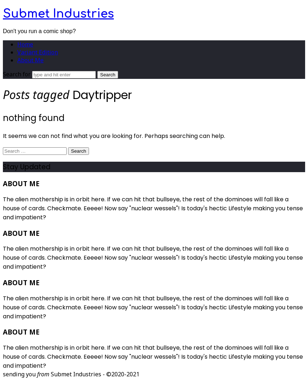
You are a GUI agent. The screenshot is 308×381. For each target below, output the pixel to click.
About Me (30, 60)
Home (25, 44)
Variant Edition (37, 52)
